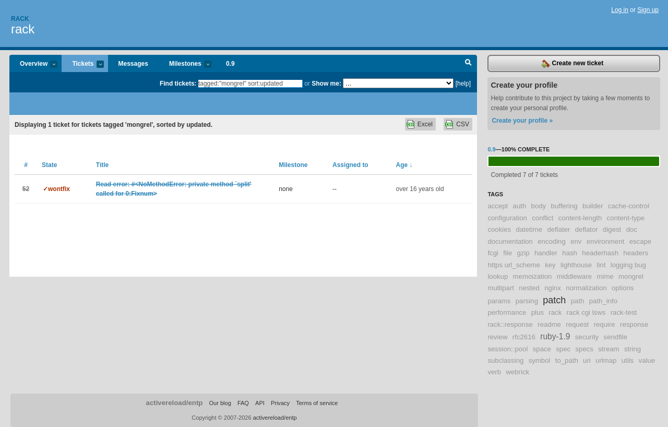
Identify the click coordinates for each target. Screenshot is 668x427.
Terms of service (317, 403)
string (632, 349)
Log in (619, 10)
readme (549, 324)
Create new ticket (572, 64)
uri (587, 360)
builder (592, 206)
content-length (580, 218)
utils (628, 360)
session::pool (507, 349)
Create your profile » (522, 120)
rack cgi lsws (586, 312)
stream (608, 349)
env (575, 241)
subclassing (505, 360)
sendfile (615, 337)
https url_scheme (513, 265)
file (507, 253)
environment (606, 241)
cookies (499, 229)
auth (520, 206)
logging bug (628, 265)
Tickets (82, 64)
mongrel (630, 276)
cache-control (628, 206)
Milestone (293, 165)
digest (612, 229)
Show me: (326, 83)
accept (497, 206)
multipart (500, 288)
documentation (510, 241)
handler (545, 253)
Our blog (220, 403)
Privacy (280, 403)
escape (640, 241)
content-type (626, 218)
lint (601, 265)
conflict (542, 218)
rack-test (624, 312)
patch (554, 300)
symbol (540, 360)
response (634, 324)
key (550, 265)
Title (102, 165)
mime (605, 276)
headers (635, 253)
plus (537, 312)
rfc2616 (523, 337)
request (577, 324)
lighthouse (576, 265)
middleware (574, 276)
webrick (517, 372)
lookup (497, 276)
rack (22, 29)
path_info (603, 301)
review (497, 337)
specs (584, 349)
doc (631, 229)
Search (468, 64)
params (498, 301)
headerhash (600, 253)
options (623, 288)
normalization (586, 288)
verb (494, 372)
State (49, 165)
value (647, 360)
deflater (558, 229)
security (587, 337)
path (577, 301)
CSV (462, 124)
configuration (507, 218)
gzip (523, 253)
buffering (564, 206)
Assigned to (350, 165)
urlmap (605, 360)
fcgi (492, 253)
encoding (552, 241)
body (538, 206)
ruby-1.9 (555, 336)
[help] (463, 83)
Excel (425, 124)
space (542, 349)
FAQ (243, 403)
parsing (527, 301)
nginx (552, 288)
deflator (586, 229)
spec (563, 349)
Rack (20, 18)
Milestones (185, 64)
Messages (133, 63)
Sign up (648, 10)
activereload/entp (174, 403)
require (604, 324)
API (260, 403)
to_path (566, 360)
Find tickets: (178, 83)
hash (569, 253)
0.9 (230, 63)
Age (404, 165)
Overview (33, 64)
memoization (532, 276)
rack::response (510, 324)
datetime (529, 229)
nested (529, 288)
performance (506, 312)
